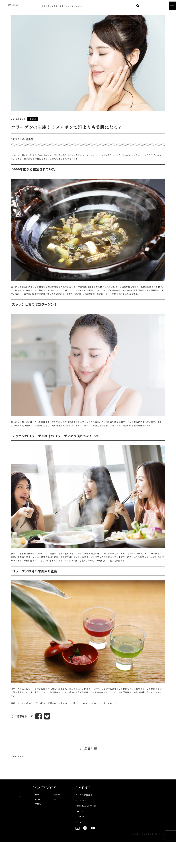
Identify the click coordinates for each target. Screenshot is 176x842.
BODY (56, 799)
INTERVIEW (81, 800)
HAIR (37, 794)
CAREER (80, 811)
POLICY (79, 822)
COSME (56, 794)
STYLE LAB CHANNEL (86, 805)
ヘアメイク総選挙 (84, 794)
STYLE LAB (13, 4)
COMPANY (81, 816)
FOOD (38, 799)
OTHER (38, 803)
